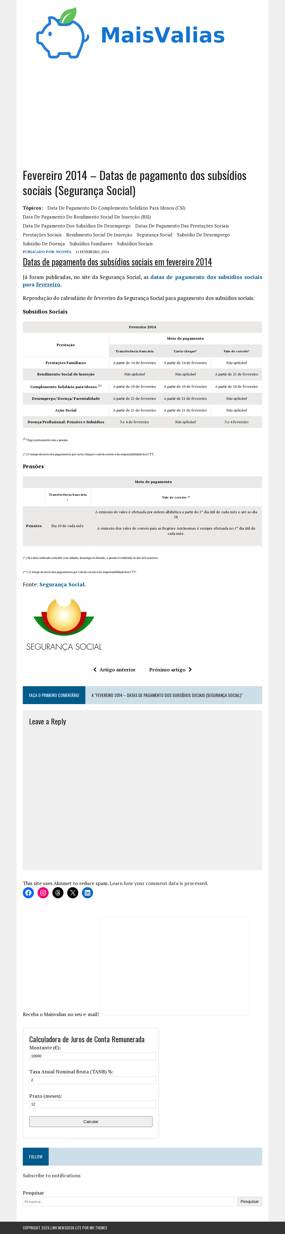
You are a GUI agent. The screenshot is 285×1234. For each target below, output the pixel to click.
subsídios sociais (135, 243)
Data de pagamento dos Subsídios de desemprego (77, 226)
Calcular (91, 1121)
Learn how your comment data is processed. (159, 883)
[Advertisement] (142, 112)
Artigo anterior (114, 669)
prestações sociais (42, 235)
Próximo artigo (170, 669)
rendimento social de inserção (99, 235)
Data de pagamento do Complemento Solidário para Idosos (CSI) (116, 208)
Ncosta (63, 251)
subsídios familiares (91, 243)
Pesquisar (33, 1192)
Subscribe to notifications (51, 1175)
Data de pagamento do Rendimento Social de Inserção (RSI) (87, 217)
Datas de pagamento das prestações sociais (182, 226)
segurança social (155, 235)
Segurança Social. (62, 584)
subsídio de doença (44, 243)
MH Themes (98, 1227)
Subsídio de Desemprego (203, 235)
